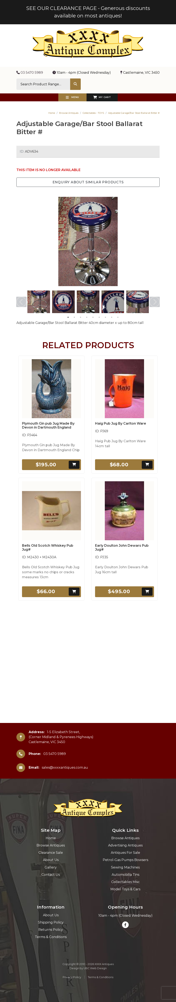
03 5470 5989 (29, 73)
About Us (51, 860)
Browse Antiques (68, 112)
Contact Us (51, 875)
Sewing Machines (125, 867)
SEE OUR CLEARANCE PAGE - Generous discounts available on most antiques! (88, 12)
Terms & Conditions (51, 937)
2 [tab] (74, 317)
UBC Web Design (95, 968)
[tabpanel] (38, 301)
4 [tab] (87, 317)
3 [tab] (80, 317)
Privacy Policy (72, 977)
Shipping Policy (51, 922)
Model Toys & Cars (125, 889)
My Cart (102, 97)
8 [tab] (112, 317)
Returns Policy (50, 930)
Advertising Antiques (125, 845)
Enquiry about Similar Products (88, 182)
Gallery (51, 867)
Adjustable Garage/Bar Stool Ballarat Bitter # (134, 112)
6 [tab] (99, 317)
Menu (72, 97)
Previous (21, 302)
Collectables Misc (125, 882)
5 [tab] (93, 317)
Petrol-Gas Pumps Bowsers (125, 860)
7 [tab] (105, 317)
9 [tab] (118, 317)
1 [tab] (68, 317)
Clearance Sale (50, 853)
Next (154, 302)
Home (51, 112)
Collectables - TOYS (93, 112)
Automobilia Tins (125, 875)
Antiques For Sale (125, 853)
